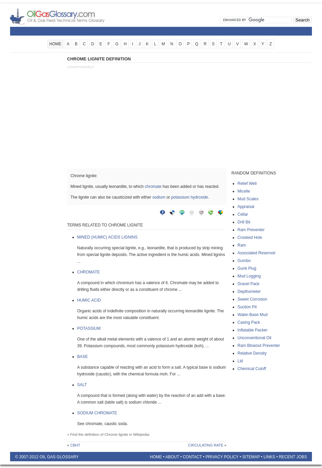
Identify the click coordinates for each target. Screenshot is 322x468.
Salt (82, 384)
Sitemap (251, 457)
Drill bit (243, 222)
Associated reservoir (256, 253)
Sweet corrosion (252, 299)
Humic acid (89, 300)
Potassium (89, 328)
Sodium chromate (97, 413)
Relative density (252, 353)
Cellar (242, 214)
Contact (192, 457)
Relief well (247, 183)
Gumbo (244, 260)
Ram (241, 245)
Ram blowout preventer (258, 345)
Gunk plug (246, 268)
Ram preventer (251, 229)
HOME (55, 44)
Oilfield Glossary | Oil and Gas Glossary (65, 16)
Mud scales (248, 199)
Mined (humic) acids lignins (107, 237)
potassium (180, 197)
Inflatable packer (252, 330)
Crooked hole (249, 237)
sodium (158, 197)
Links (269, 457)
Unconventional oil (254, 337)
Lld (240, 361)
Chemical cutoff (251, 368)
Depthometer (249, 291)
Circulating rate (205, 445)
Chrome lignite (116, 434)
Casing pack (248, 322)
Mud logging (249, 276)
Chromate (88, 272)
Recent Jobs (293, 457)
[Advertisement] (37, 156)
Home (156, 457)
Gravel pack (248, 283)
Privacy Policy (222, 457)
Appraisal (245, 206)
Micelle (243, 191)
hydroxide (199, 197)
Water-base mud (252, 314)
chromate (153, 186)
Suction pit (247, 307)
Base (82, 356)
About (172, 457)
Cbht (75, 445)
